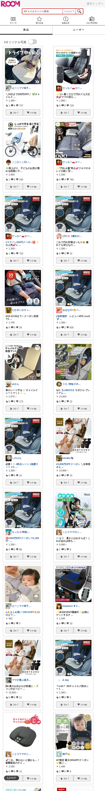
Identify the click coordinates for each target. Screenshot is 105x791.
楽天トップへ (95, 3)
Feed (13, 20)
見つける (39, 20)
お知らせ (65, 20)
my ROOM (92, 20)
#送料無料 (61, 316)
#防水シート (22, 464)
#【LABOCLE (66, 390)
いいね (33, 113)
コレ (16, 113)
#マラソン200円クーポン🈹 (20, 242)
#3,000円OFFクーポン (68, 464)
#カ (13, 467)
